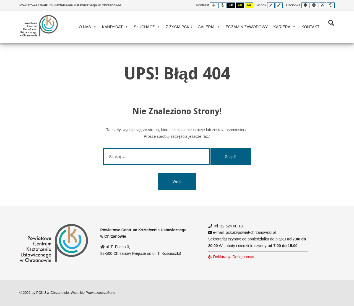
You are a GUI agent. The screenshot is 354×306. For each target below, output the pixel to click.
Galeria (209, 27)
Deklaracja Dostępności (231, 257)
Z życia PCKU (179, 27)
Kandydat (115, 27)
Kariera (284, 27)
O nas (88, 27)
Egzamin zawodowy (247, 27)
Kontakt (310, 27)
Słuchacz (147, 27)
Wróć (177, 181)
